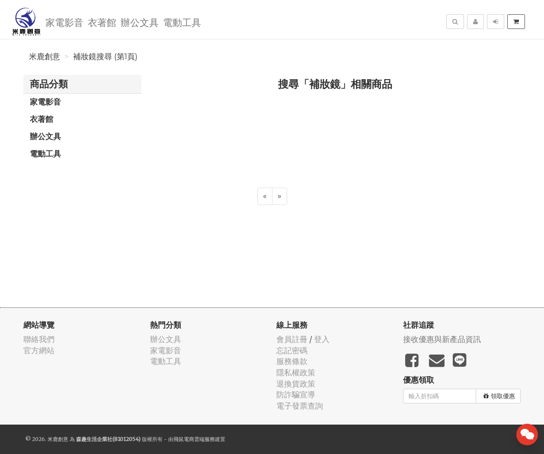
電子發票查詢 (299, 406)
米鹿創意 (44, 56)
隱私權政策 (295, 372)
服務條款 (291, 361)
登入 (322, 339)
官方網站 (38, 350)
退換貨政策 (295, 384)
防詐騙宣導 (295, 395)
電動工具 (182, 22)
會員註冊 (291, 339)
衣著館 (102, 22)
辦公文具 (140, 22)
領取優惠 (499, 396)
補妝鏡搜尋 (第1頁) (105, 56)
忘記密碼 (291, 350)
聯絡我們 (38, 339)
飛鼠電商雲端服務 (194, 439)
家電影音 (64, 22)
